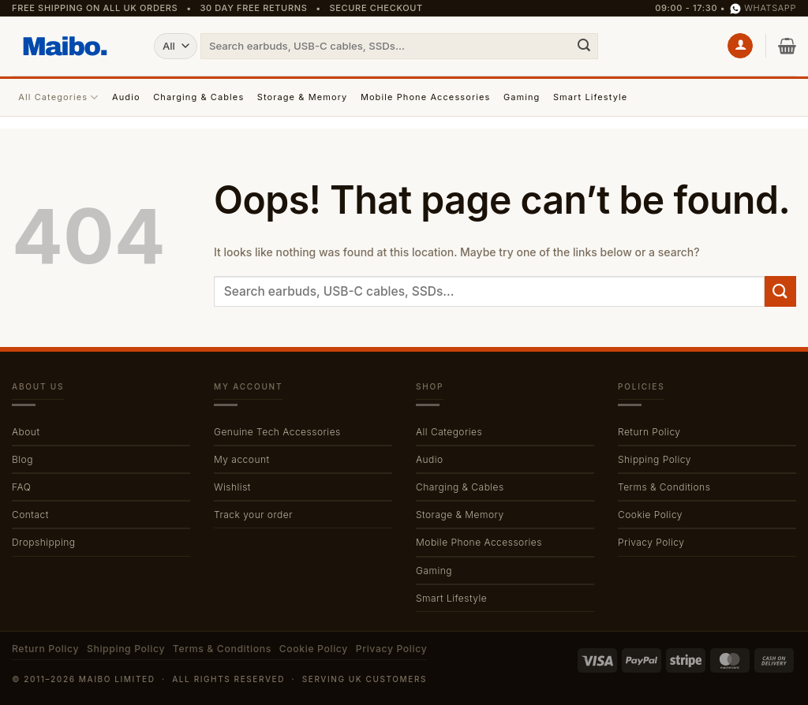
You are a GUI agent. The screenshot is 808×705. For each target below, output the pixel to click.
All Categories (58, 97)
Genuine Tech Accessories (277, 432)
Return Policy (649, 432)
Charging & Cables (198, 97)
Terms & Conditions (664, 487)
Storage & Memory (302, 97)
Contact (30, 514)
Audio (126, 97)
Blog (22, 459)
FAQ (21, 487)
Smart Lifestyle (590, 97)
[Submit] (583, 45)
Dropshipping (43, 542)
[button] (740, 46)
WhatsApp (763, 8)
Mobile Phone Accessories (426, 97)
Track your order (253, 514)
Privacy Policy (651, 542)
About (25, 432)
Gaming (522, 97)
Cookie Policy (650, 514)
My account (242, 459)
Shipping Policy (654, 459)
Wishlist (232, 487)
